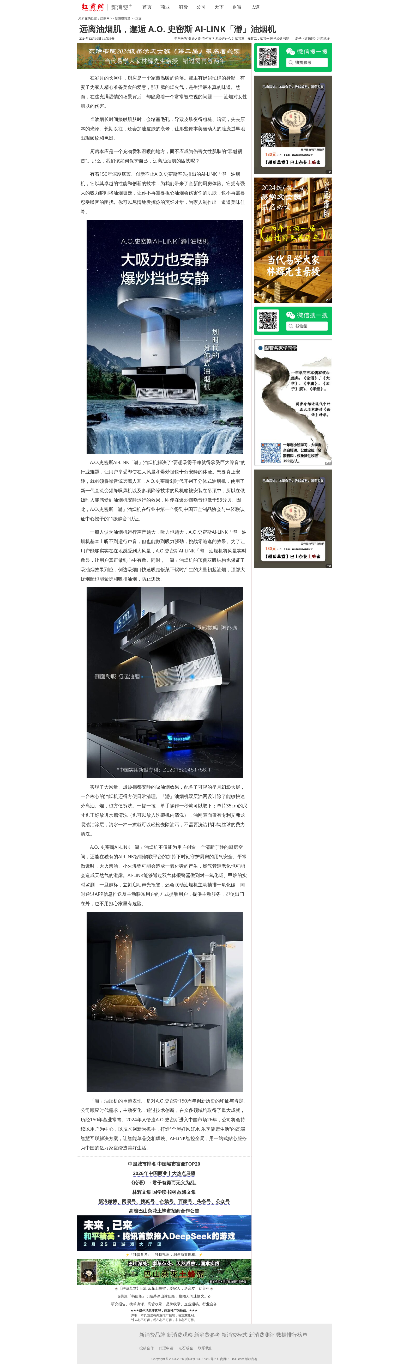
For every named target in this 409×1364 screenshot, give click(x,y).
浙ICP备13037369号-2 (200, 1359)
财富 (237, 7)
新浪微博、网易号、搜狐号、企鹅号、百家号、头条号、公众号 (164, 1201)
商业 (165, 7)
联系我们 (205, 1348)
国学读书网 (164, 1192)
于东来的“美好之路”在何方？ (194, 38)
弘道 (255, 7)
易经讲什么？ (224, 38)
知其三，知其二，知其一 (252, 38)
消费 (183, 7)
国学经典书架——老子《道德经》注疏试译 (300, 38)
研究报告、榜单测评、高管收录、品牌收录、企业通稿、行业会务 (164, 1304)
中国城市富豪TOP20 (178, 1164)
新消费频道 (122, 18)
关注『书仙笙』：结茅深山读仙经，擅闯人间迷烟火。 (164, 1296)
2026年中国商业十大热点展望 (164, 1173)
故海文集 (186, 1192)
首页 (147, 7)
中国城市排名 (142, 1164)
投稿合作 (146, 1348)
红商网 (105, 18)
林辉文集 (141, 1192)
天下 (219, 7)
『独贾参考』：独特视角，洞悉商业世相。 (164, 1255)
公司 (201, 7)
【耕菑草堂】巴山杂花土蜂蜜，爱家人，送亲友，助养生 (164, 1288)
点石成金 (185, 1348)
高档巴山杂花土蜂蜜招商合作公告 (164, 1211)
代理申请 (166, 1348)
